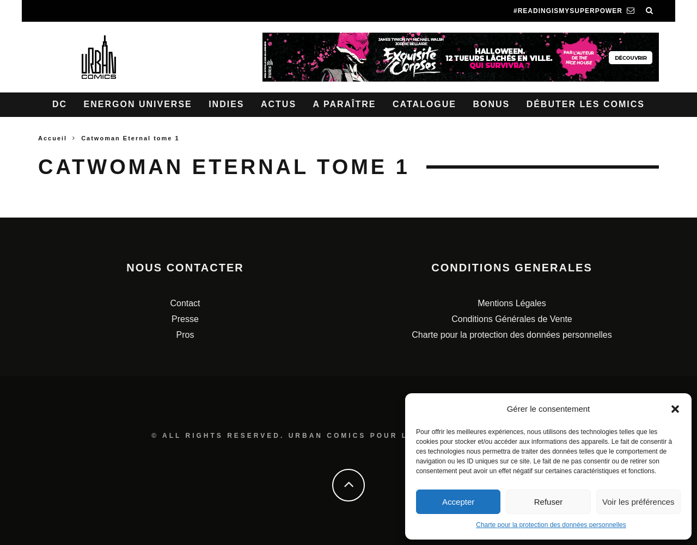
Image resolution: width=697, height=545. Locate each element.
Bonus (491, 104)
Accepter (458, 501)
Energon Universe (138, 104)
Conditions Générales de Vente (511, 319)
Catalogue (424, 104)
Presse (185, 319)
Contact (185, 303)
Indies (226, 104)
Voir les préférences (638, 501)
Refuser (548, 501)
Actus (278, 104)
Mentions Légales (512, 303)
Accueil (52, 138)
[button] (675, 409)
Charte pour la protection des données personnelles (551, 525)
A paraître (344, 104)
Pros (185, 334)
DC (59, 104)
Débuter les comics (586, 104)
